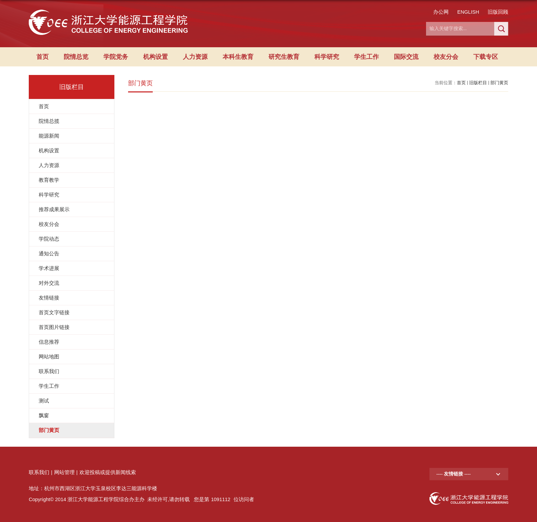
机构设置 (155, 56)
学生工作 (366, 56)
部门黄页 (499, 82)
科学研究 (326, 56)
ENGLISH (468, 12)
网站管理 (64, 472)
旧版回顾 (498, 12)
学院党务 (115, 56)
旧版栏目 (478, 82)
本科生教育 (238, 56)
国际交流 (406, 56)
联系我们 (39, 472)
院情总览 (76, 56)
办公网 (441, 12)
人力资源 (195, 56)
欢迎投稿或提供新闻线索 (107, 472)
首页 (42, 56)
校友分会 (446, 56)
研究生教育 (283, 56)
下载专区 (485, 56)
